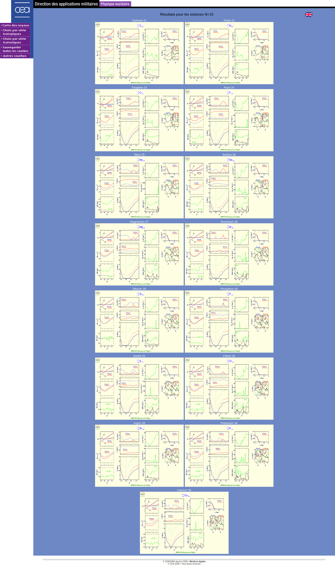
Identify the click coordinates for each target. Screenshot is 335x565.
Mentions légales (198, 561)
